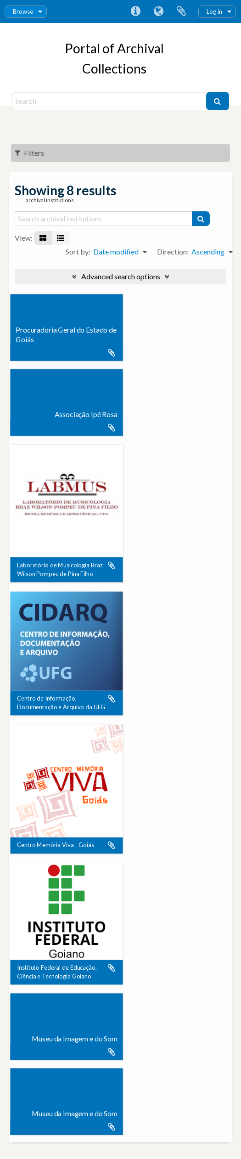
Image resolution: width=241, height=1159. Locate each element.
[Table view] (60, 238)
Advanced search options (120, 276)
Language (158, 11)
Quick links (135, 11)
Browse (23, 11)
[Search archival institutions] (104, 218)
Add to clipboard (111, 352)
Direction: (173, 251)
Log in (214, 11)
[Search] (110, 101)
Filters (29, 152)
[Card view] (43, 238)
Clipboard (181, 11)
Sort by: (78, 251)
